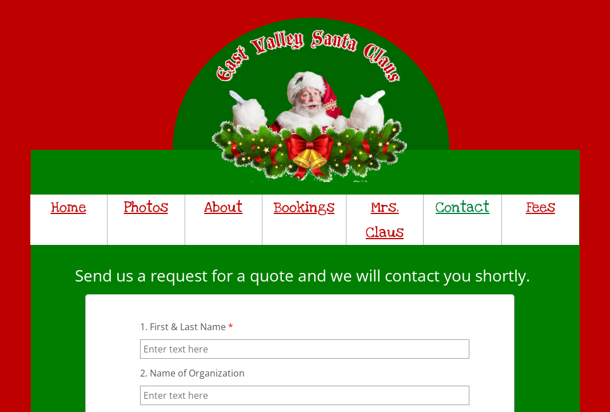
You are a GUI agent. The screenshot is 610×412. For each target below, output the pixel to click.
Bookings (304, 207)
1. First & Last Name (186, 326)
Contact (462, 207)
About (223, 207)
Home (68, 207)
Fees (540, 207)
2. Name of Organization (192, 373)
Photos (146, 207)
